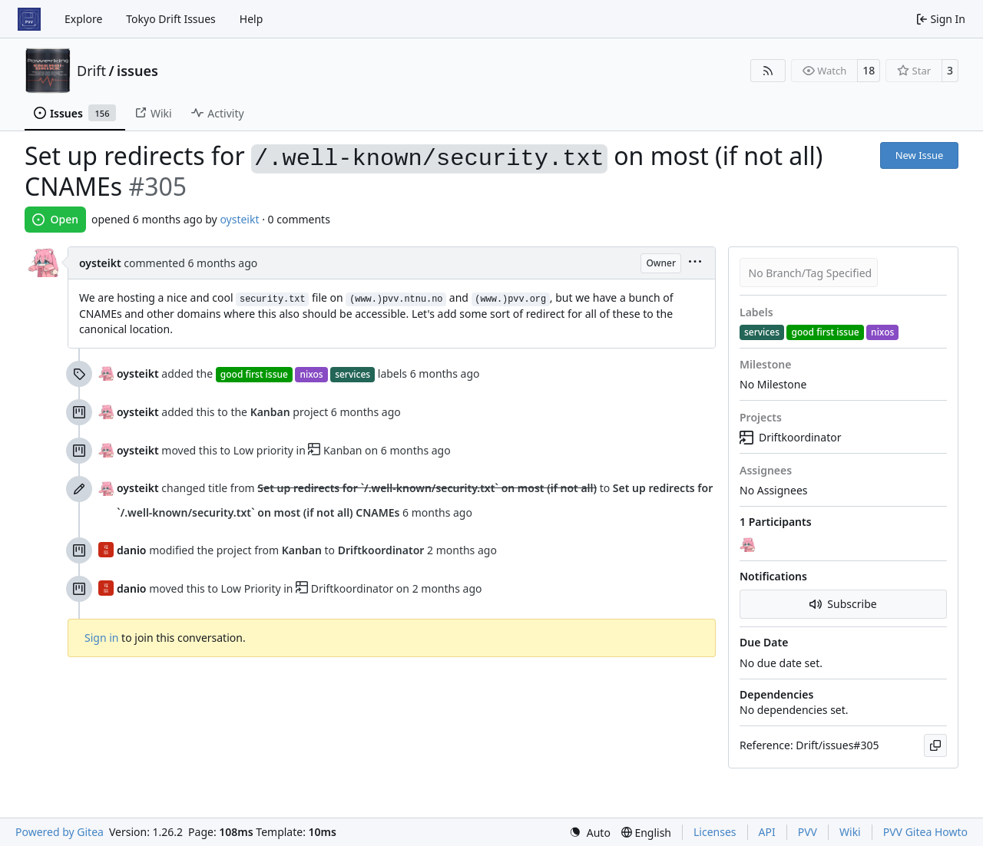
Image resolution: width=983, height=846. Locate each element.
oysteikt (239, 219)
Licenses (714, 832)
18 (868, 70)
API (767, 832)
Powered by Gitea (59, 832)
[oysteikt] (749, 544)
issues (137, 70)
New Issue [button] (919, 155)
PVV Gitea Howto (925, 832)
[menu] (695, 263)
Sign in (101, 637)
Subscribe (842, 603)
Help (251, 19)
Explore (83, 19)
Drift (91, 70)
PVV (807, 832)
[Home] (29, 19)
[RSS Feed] (768, 70)
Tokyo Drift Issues (171, 19)
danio (132, 550)
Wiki (850, 832)
